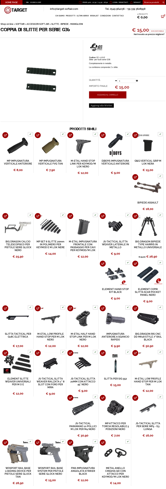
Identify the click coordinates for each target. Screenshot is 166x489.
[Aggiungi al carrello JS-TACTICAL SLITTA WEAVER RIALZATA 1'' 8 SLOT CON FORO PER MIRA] (38, 353)
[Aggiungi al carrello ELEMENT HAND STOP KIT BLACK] (103, 264)
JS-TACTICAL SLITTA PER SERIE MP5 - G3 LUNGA (148, 426)
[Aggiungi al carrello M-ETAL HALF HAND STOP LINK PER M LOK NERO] (70, 308)
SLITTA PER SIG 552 (115, 378)
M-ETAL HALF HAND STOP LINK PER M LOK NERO (83, 336)
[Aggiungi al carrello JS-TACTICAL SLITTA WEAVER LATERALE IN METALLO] (103, 216)
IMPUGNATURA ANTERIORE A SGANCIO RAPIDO (115, 336)
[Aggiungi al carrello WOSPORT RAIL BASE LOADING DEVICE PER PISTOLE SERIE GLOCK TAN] (5, 442)
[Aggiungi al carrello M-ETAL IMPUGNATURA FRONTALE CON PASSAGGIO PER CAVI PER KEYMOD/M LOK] (70, 216)
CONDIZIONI (105, 16)
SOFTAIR (20, 24)
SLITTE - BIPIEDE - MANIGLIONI (67, 24)
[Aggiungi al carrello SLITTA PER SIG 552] (103, 353)
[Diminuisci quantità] (116, 81)
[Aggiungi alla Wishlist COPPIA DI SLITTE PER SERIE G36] (101, 105)
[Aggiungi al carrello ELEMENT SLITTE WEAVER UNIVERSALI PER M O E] (5, 353)
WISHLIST (137, 2)
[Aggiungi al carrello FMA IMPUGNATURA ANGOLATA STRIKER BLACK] (70, 442)
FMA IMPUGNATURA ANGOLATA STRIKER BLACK (83, 471)
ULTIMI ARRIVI (83, 16)
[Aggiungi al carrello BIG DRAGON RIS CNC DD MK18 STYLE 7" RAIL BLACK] (135, 308)
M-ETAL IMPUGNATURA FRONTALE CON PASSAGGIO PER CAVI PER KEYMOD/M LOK (83, 246)
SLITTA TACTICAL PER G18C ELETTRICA (18, 335)
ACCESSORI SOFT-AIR (38, 24)
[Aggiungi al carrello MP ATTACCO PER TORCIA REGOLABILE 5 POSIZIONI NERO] (103, 398)
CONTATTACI (118, 16)
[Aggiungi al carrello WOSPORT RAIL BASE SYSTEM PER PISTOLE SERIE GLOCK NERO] (38, 442)
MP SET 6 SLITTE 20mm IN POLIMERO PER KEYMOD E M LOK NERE (50, 244)
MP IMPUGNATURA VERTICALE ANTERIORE (18, 162)
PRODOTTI (70, 16)
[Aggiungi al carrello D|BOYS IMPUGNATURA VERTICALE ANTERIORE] (103, 135)
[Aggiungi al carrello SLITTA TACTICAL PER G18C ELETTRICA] (5, 308)
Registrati (123, 2)
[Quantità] (126, 81)
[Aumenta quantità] (137, 81)
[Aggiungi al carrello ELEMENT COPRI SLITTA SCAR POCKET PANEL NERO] (135, 264)
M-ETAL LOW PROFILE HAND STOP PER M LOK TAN (148, 381)
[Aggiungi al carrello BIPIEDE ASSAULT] (135, 177)
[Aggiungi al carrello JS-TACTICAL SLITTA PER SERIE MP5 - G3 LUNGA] (135, 398)
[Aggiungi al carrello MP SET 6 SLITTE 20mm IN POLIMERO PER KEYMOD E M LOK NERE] (38, 216)
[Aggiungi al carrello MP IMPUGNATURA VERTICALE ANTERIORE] (5, 135)
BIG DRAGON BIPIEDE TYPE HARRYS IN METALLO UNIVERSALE (148, 244)
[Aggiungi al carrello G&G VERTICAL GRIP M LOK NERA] (135, 135)
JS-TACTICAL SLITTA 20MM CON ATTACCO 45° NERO (82, 381)
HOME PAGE (11, 2)
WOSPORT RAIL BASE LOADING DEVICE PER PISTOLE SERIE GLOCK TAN (18, 472)
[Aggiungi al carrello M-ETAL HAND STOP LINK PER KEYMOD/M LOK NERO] (70, 135)
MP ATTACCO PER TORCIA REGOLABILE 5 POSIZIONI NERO (115, 426)
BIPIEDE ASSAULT (147, 202)
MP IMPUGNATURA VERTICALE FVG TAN (50, 162)
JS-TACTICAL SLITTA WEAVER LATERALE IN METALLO (115, 244)
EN (27, 2)
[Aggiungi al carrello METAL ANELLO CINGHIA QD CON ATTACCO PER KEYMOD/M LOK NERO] (103, 442)
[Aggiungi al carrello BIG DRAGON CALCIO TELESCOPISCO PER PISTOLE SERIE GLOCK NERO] (5, 216)
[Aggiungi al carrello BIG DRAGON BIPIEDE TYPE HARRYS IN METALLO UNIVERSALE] (135, 216)
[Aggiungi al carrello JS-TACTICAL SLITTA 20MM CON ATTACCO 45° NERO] (70, 353)
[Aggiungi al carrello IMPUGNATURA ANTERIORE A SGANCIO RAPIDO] (103, 308)
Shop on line (7, 24)
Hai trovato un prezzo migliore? (149, 34)
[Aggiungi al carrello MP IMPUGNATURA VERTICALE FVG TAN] (38, 135)
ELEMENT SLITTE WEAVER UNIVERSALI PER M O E (18, 381)
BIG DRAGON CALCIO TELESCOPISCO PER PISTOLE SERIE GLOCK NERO (18, 246)
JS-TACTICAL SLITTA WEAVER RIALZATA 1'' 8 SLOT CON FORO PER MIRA (50, 383)
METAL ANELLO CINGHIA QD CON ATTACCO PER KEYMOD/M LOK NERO (115, 472)
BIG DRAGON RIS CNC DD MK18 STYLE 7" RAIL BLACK (148, 336)
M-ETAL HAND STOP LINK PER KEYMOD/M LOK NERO (83, 163)
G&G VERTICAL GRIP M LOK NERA (148, 162)
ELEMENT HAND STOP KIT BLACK (115, 290)
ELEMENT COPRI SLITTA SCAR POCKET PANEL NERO (148, 292)
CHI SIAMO (60, 16)
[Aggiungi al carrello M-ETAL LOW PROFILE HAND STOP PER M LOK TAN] (135, 353)
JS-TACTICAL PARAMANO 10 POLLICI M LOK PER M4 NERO (83, 426)
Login (115, 2)
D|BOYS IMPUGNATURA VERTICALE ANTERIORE (115, 162)
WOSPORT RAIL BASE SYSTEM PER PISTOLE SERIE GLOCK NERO (50, 471)
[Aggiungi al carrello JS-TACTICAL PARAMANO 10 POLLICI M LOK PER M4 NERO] (70, 398)
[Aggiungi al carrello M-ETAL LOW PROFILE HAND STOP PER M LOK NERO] (38, 308)
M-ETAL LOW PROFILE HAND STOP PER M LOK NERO (50, 336)
